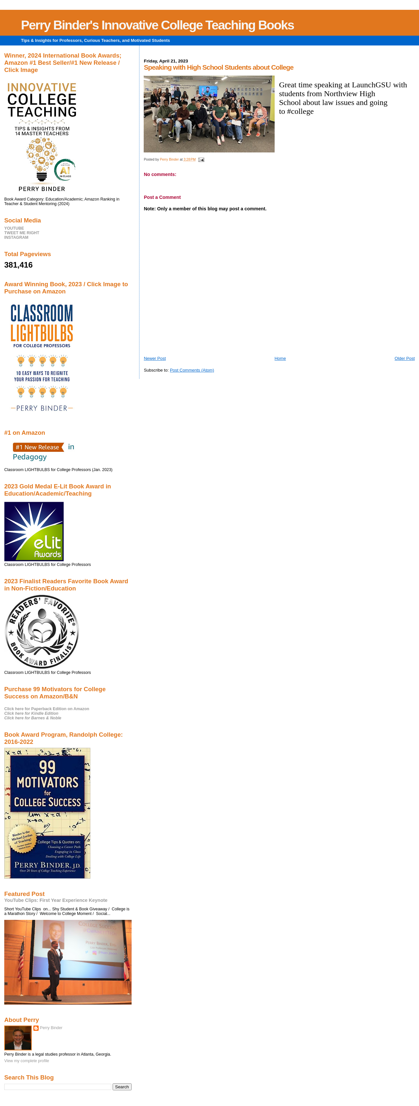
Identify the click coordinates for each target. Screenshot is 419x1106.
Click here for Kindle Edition (31, 713)
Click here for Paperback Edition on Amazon (46, 709)
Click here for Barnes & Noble (32, 718)
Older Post (405, 358)
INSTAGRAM (16, 237)
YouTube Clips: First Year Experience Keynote (55, 900)
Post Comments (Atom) (192, 370)
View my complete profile (26, 1061)
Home (280, 358)
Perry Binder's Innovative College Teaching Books (157, 25)
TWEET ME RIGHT (21, 233)
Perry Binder (51, 1028)
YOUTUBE (14, 228)
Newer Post (155, 358)
